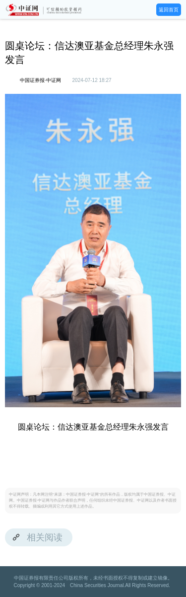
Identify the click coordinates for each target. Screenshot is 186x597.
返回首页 (169, 9)
